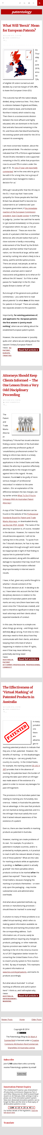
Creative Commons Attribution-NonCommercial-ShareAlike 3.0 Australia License (22, 1044)
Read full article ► (28, 349)
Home (22, 1019)
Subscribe (21, 1073)
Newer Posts (6, 1019)
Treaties (7, 355)
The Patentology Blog (15, 1036)
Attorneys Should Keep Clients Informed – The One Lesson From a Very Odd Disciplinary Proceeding (21, 385)
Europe (6, 353)
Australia (8, 660)
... (6, 40)
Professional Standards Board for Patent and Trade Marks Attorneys (20, 518)
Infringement (10, 999)
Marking (7, 1001)
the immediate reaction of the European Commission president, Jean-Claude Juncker (20, 212)
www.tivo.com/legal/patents (14, 972)
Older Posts (37, 1019)
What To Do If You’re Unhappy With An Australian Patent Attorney (19, 499)
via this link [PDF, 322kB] (13, 525)
